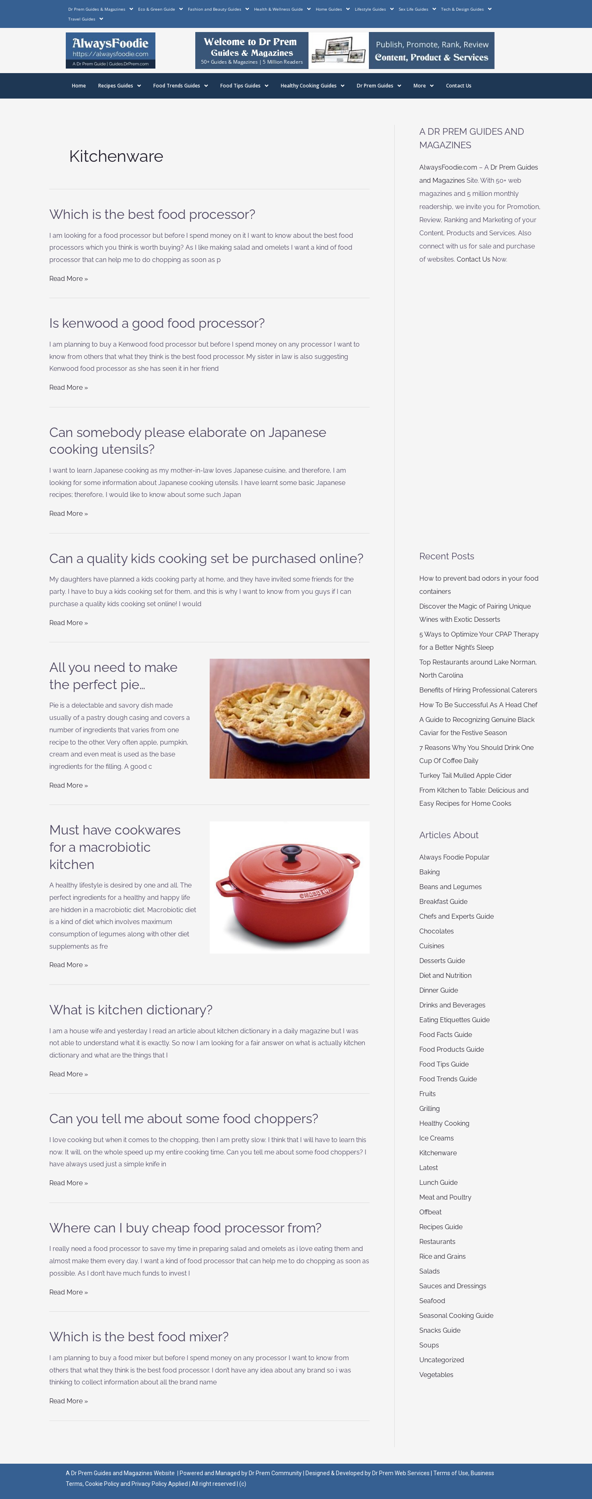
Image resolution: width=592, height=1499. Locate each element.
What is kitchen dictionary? (131, 1009)
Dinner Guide (438, 990)
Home (79, 85)
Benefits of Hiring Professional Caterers (478, 690)
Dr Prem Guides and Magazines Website (123, 1473)
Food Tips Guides (244, 85)
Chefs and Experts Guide (456, 916)
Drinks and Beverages (452, 1005)
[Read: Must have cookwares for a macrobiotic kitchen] (290, 887)
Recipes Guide (440, 1227)
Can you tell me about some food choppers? (183, 1118)
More (424, 85)
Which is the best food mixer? (139, 1336)
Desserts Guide (442, 961)
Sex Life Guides (417, 9)
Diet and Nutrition (445, 975)
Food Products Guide (451, 1049)
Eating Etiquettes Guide (454, 1020)
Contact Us (459, 85)
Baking (429, 872)
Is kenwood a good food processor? (157, 323)
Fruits (427, 1094)
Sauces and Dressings (452, 1286)
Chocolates (436, 931)
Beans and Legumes (450, 887)
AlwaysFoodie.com (448, 167)
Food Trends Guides (180, 85)
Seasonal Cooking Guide (456, 1316)
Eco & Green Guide (160, 9)
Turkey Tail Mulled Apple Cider (465, 775)
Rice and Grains (442, 1256)
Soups (429, 1345)
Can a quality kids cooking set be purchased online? (206, 558)
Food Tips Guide (444, 1064)
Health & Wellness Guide (282, 9)
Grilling (429, 1109)
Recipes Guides (119, 85)
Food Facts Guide (445, 1035)
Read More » (68, 279)
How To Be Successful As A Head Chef (478, 705)
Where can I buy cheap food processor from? (185, 1227)
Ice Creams (436, 1138)
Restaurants (437, 1242)
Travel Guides (85, 19)
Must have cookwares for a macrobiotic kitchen (114, 846)
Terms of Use (450, 1473)
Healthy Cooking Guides (313, 85)
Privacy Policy (149, 1484)
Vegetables (436, 1375)
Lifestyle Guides (374, 9)
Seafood (432, 1301)
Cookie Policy (102, 1484)
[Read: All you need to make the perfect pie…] (290, 718)
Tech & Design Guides (466, 9)
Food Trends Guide (448, 1079)
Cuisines (431, 946)
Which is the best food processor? (152, 214)
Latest (428, 1168)
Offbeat (430, 1212)
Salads (429, 1271)
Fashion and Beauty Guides (218, 9)
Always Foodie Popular (454, 857)
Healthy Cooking (444, 1123)
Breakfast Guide (443, 902)
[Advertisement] (480, 408)
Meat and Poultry (445, 1197)
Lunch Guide (438, 1182)
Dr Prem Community (275, 1473)
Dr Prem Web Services (401, 1473)
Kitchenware (438, 1153)
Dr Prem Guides (379, 85)
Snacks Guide (439, 1330)
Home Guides (333, 9)
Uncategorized (441, 1360)
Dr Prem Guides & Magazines (100, 9)
